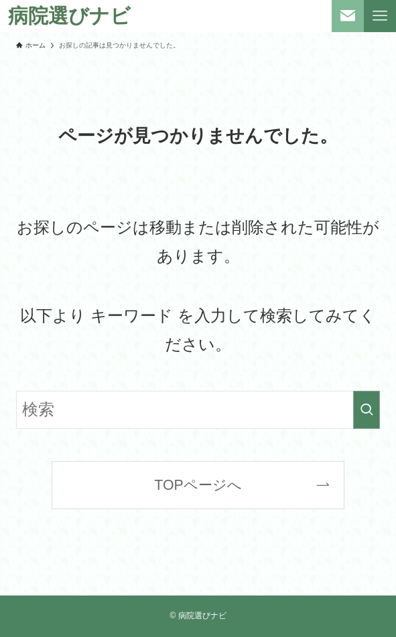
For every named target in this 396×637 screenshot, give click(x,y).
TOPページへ (197, 485)
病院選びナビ (69, 16)
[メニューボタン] (380, 16)
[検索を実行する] (366, 410)
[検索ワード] (198, 410)
